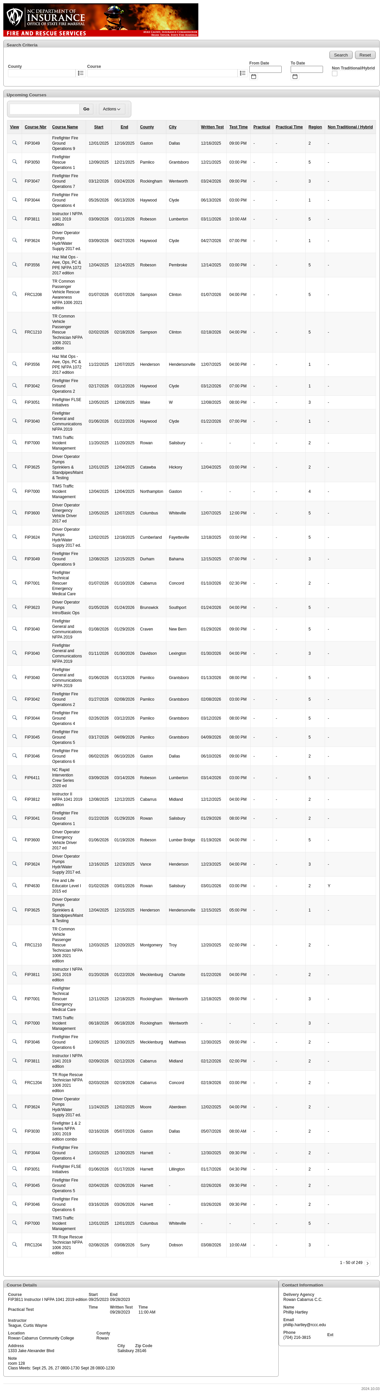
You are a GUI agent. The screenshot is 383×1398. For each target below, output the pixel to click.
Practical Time (289, 127)
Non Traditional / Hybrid (350, 127)
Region (315, 127)
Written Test (212, 127)
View (14, 127)
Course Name (65, 127)
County (147, 127)
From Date (259, 63)
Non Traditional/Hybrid (353, 68)
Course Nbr (35, 127)
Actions (112, 109)
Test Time (238, 127)
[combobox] (42, 73)
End (124, 127)
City (173, 127)
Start (98, 127)
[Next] (367, 1263)
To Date (298, 63)
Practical (261, 127)
